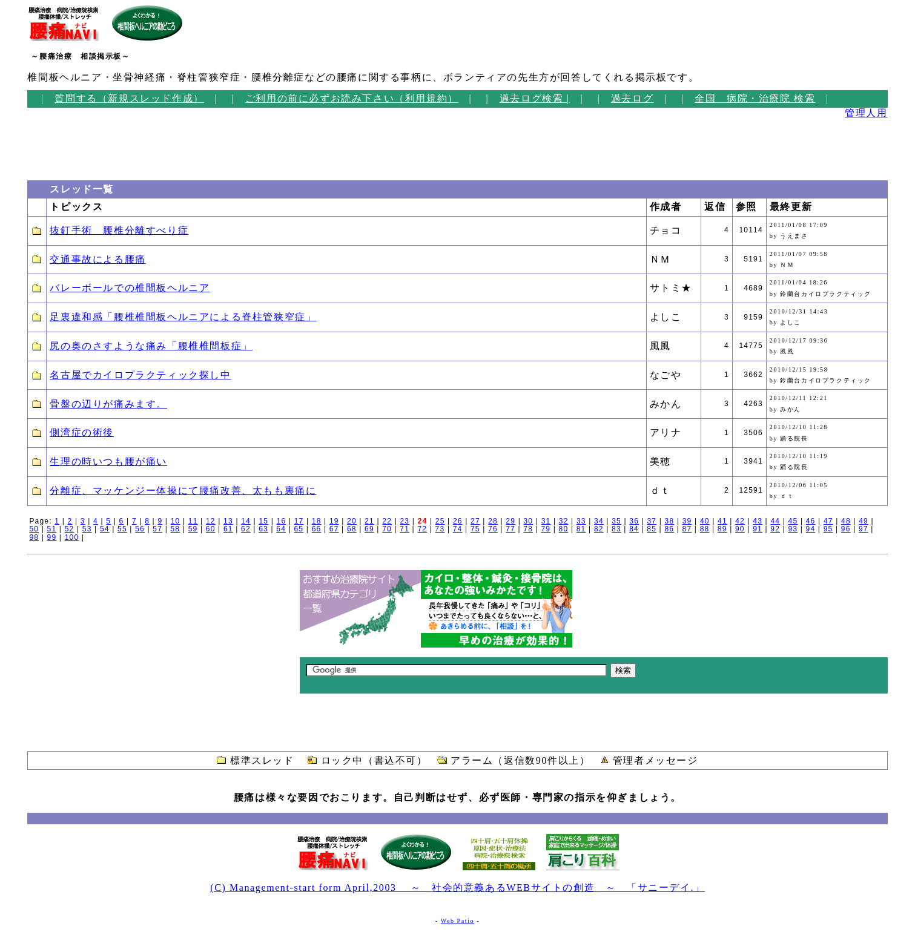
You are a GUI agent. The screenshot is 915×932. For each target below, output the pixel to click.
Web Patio (458, 920)
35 (616, 521)
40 (705, 521)
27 (475, 521)
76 (493, 529)
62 (246, 529)
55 (122, 529)
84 (634, 529)
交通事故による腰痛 (97, 259)
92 (775, 529)
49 (863, 521)
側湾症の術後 (82, 432)
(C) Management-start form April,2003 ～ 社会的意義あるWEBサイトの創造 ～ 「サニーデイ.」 (457, 887)
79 (545, 529)
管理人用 (866, 113)
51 (52, 529)
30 (528, 521)
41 (722, 521)
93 (793, 529)
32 (564, 521)
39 (687, 521)
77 (510, 529)
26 (458, 521)
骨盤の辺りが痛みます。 (108, 404)
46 (811, 521)
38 (670, 521)
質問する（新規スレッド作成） (129, 98)
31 (546, 521)
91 (757, 529)
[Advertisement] (63, 146)
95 (828, 529)
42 (740, 521)
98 (34, 537)
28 (493, 521)
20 (352, 521)
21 (369, 521)
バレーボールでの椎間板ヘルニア (130, 288)
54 (105, 529)
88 (705, 529)
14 (246, 521)
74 (458, 529)
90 (740, 529)
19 (334, 521)
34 (599, 521)
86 (669, 529)
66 (317, 529)
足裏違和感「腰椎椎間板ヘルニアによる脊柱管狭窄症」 (183, 317)
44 (775, 521)
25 (440, 521)
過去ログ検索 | (535, 98)
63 (263, 529)
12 (211, 521)
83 (616, 529)
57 (157, 529)
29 (510, 521)
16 (281, 521)
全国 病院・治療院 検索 (755, 98)
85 (651, 529)
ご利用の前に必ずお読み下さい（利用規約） (351, 98)
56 (140, 529)
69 (369, 529)
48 (846, 521)
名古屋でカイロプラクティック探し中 (140, 375)
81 (581, 529)
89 (722, 529)
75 (475, 529)
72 (422, 529)
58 (175, 529)
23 (405, 521)
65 (298, 529)
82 (599, 529)
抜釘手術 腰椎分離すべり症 (119, 230)
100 (72, 537)
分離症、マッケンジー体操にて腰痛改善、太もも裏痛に (183, 490)
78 (528, 529)
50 (34, 529)
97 (863, 529)
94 (811, 529)
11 (193, 521)
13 (228, 521)
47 (828, 521)
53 (87, 529)
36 (634, 521)
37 (651, 521)
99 (52, 537)
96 (846, 529)
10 (175, 521)
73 (440, 529)
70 (387, 529)
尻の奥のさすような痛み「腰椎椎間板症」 (151, 346)
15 (263, 521)
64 (281, 529)
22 (387, 521)
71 (404, 529)
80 (564, 529)
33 (581, 521)
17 (299, 521)
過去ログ (632, 98)
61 (228, 529)
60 (211, 529)
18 (317, 521)
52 (69, 529)
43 (757, 521)
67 (334, 529)
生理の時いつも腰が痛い (108, 461)
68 (352, 529)
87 (687, 529)
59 (193, 529)
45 (793, 521)
